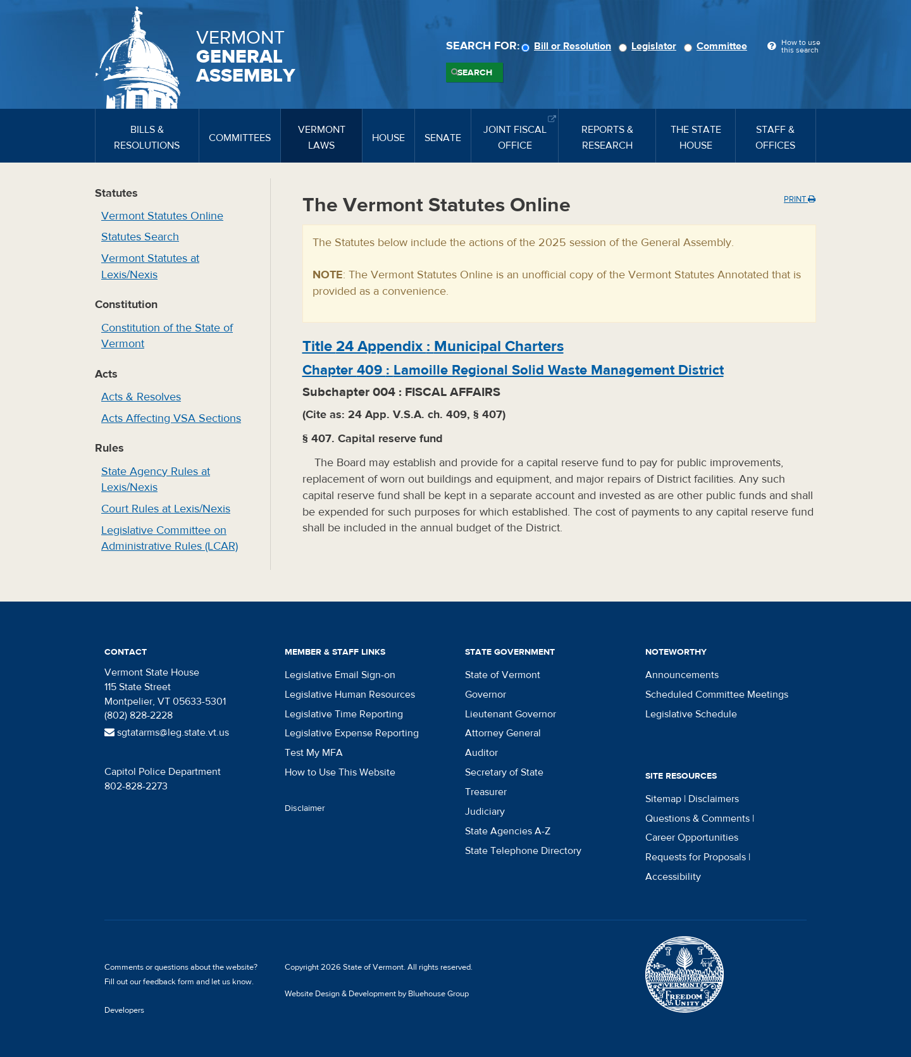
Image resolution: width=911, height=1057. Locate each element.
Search (474, 72)
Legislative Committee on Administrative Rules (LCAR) (169, 538)
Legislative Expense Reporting (352, 733)
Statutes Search (140, 237)
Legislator (649, 46)
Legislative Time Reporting (344, 714)
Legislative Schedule (691, 714)
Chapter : (513, 370)
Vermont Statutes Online (162, 216)
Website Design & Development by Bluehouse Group (377, 994)
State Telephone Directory (523, 850)
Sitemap (663, 799)
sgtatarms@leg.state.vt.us (166, 732)
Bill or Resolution (568, 46)
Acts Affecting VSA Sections (171, 418)
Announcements (682, 675)
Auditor (481, 752)
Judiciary (485, 811)
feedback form (168, 982)
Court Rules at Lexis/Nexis (165, 509)
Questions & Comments (697, 818)
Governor (485, 694)
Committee (717, 46)
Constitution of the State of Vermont (167, 336)
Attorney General (503, 733)
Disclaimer (305, 808)
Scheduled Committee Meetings (716, 694)
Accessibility (673, 876)
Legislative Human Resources (350, 694)
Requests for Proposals (695, 857)
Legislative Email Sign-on (340, 675)
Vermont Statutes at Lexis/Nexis (150, 266)
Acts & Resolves (141, 397)
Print (799, 199)
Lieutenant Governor (510, 714)
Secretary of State (504, 772)
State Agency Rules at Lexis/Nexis (155, 479)
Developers (124, 1010)
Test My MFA (314, 752)
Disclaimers (713, 799)
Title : (433, 346)
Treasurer (486, 792)
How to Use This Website (340, 772)
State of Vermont (502, 675)
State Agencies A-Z (507, 831)
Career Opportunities (691, 837)
